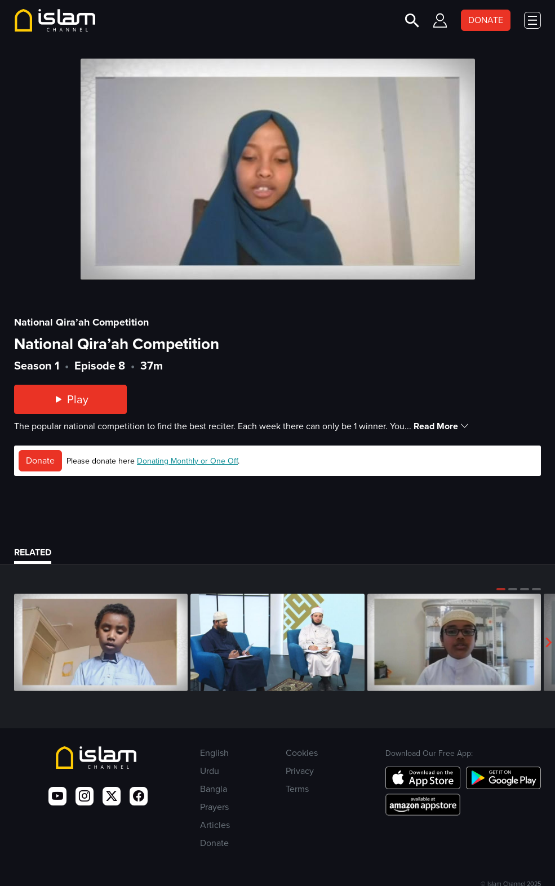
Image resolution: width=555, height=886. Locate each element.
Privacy (300, 770)
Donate (40, 460)
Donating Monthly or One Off (187, 461)
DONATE (485, 20)
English (214, 752)
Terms (297, 788)
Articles (215, 824)
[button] (500, 589)
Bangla (213, 788)
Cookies (302, 752)
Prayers (214, 806)
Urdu (209, 770)
